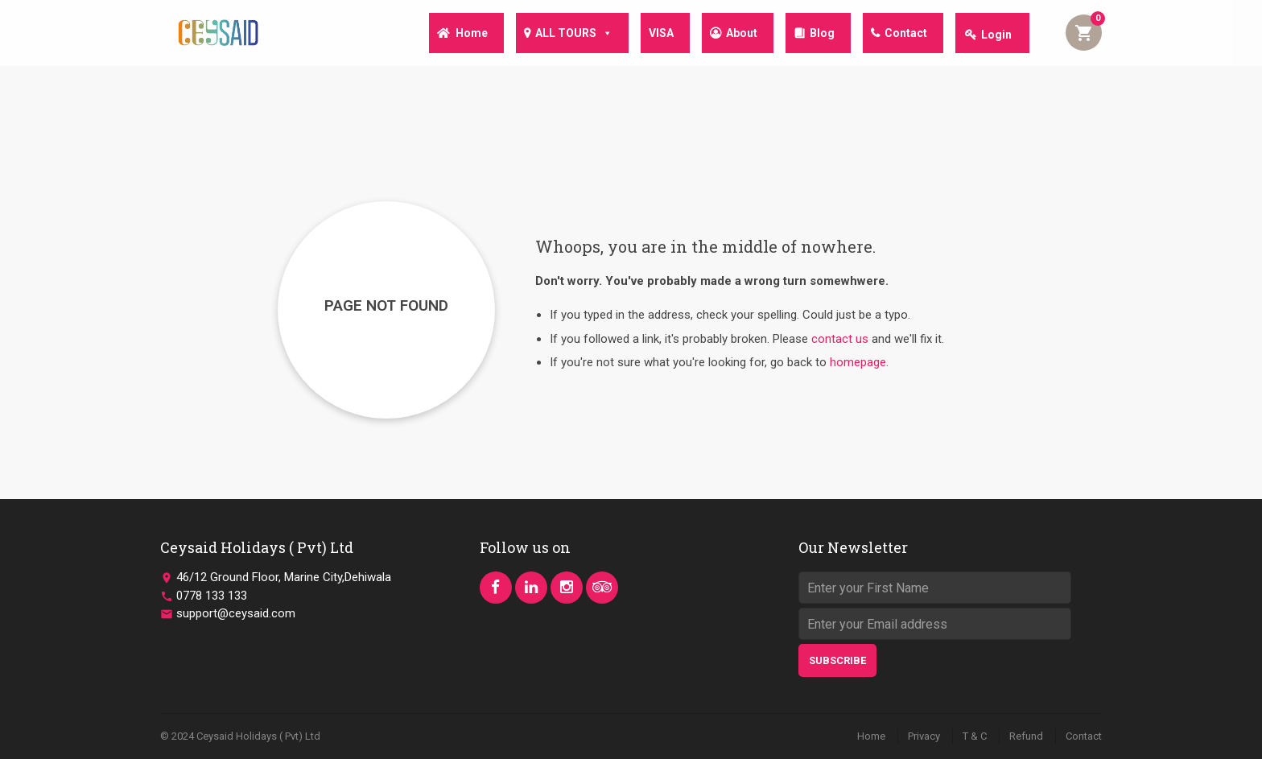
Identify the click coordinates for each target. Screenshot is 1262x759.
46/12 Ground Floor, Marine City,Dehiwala (283, 577)
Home (454, 34)
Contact (904, 34)
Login (996, 34)
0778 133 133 (211, 595)
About (733, 34)
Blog (817, 34)
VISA (649, 34)
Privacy (924, 736)
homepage (858, 362)
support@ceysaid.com (235, 613)
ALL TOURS (559, 33)
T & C (975, 736)
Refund (1026, 736)
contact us (839, 339)
